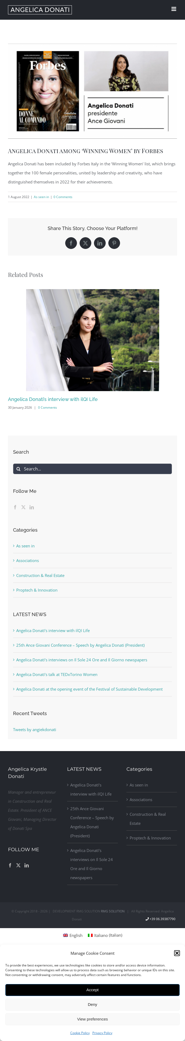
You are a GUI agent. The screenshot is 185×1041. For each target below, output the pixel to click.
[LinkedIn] (32, 507)
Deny (92, 1004)
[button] (177, 953)
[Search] (18, 469)
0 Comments (63, 197)
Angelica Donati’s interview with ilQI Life (53, 399)
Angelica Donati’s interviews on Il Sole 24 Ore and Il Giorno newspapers (81, 659)
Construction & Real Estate (40, 575)
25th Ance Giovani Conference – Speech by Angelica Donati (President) (80, 645)
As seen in (41, 197)
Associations (27, 560)
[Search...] (92, 469)
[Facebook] (15, 507)
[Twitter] (23, 507)
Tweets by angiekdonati (34, 729)
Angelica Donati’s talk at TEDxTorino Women (56, 674)
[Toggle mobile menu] (174, 9)
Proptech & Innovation (36, 590)
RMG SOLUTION (113, 911)
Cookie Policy (80, 1033)
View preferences (92, 1019)
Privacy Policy (102, 1033)
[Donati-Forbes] (92, 91)
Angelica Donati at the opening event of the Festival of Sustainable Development (89, 689)
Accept (93, 989)
